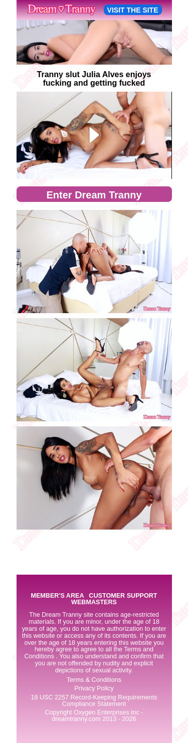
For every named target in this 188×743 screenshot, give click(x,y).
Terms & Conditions (94, 679)
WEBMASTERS (94, 602)
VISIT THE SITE (132, 10)
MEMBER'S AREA (57, 596)
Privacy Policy (93, 688)
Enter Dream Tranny (93, 194)
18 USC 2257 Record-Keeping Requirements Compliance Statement (94, 700)
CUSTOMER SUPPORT (123, 596)
